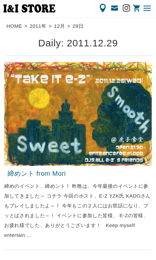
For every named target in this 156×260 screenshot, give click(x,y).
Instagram (126, 8)
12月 (59, 26)
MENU (147, 8)
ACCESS (103, 8)
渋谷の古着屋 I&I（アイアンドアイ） (29, 8)
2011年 (38, 26)
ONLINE (137, 8)
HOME (14, 26)
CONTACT (115, 8)
